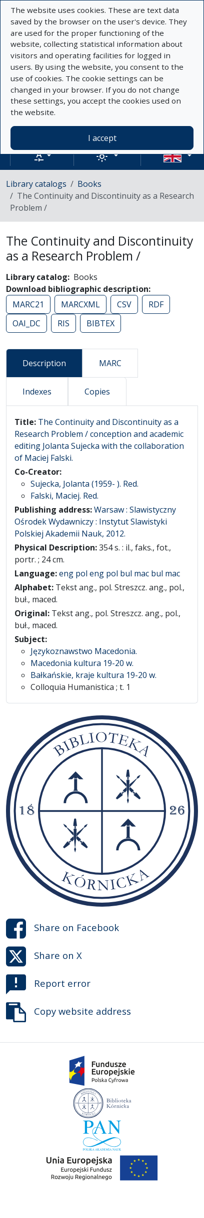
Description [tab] (44, 363)
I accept (102, 138)
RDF (156, 304)
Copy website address (68, 1012)
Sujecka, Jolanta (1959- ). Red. (84, 483)
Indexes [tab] (37, 391)
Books (90, 183)
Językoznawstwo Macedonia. (83, 651)
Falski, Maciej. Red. (64, 495)
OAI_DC (26, 323)
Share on (62, 929)
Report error (48, 984)
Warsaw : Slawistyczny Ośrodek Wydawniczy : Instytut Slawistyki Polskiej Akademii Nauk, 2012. (95, 521)
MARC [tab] (110, 363)
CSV (124, 304)
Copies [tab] (97, 391)
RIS (64, 323)
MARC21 (28, 304)
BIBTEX (100, 323)
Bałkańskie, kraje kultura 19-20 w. (93, 675)
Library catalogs (36, 183)
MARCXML (80, 304)
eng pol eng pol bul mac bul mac (119, 573)
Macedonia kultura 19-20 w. (82, 663)
